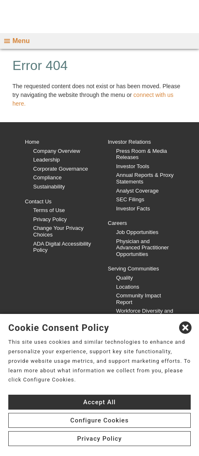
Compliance (47, 177)
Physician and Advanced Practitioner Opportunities (142, 247)
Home (32, 142)
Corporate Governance (60, 169)
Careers (117, 223)
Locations (127, 287)
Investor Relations (129, 142)
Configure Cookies (99, 420)
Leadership (46, 160)
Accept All (99, 402)
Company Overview (56, 151)
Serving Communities (133, 268)
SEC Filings (130, 199)
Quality (124, 278)
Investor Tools (132, 166)
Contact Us (38, 201)
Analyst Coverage (137, 191)
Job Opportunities (137, 232)
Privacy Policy (50, 219)
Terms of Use (49, 210)
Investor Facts (133, 208)
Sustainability (49, 186)
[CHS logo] (99, 16)
